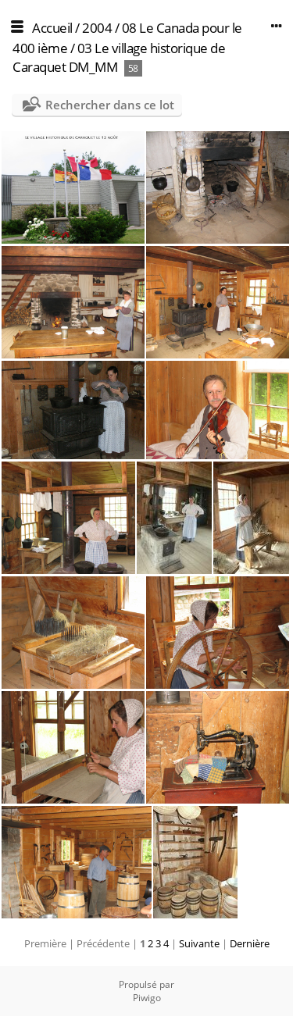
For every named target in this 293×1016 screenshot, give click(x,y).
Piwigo (147, 997)
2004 (97, 28)
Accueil (52, 28)
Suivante (199, 943)
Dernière (250, 943)
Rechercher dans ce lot (109, 104)
